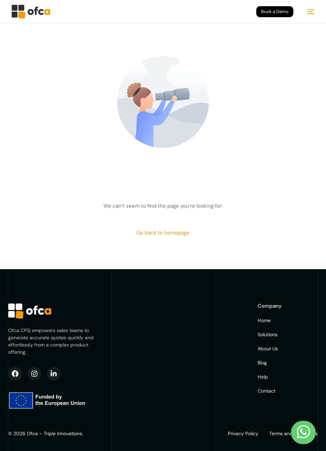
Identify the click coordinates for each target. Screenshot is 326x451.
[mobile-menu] (307, 12)
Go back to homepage (163, 232)
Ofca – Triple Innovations (54, 433)
